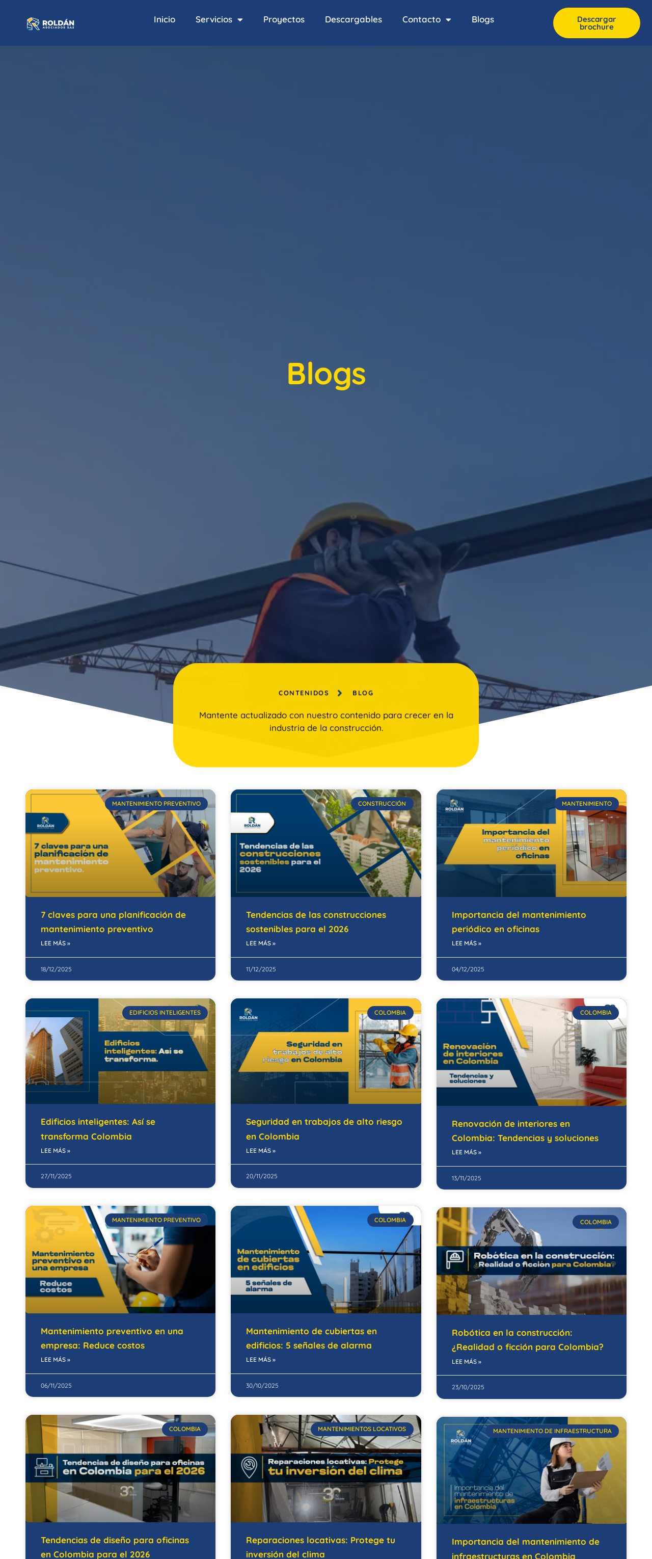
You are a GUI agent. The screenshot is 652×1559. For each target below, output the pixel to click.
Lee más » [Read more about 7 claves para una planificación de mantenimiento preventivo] (55, 943)
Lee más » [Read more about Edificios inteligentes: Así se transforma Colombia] (55, 1150)
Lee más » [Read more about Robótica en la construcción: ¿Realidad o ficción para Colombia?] (466, 1361)
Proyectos (284, 19)
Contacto (426, 19)
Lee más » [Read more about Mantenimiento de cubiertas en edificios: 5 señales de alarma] (261, 1359)
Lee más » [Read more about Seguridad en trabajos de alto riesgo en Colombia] (261, 1150)
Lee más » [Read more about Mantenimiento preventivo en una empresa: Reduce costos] (55, 1359)
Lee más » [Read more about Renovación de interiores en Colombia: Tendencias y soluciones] (466, 1152)
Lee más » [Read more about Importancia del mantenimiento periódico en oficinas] (466, 943)
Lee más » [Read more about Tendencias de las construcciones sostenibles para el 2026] (261, 943)
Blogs (483, 19)
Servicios (219, 19)
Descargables (353, 19)
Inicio (164, 19)
